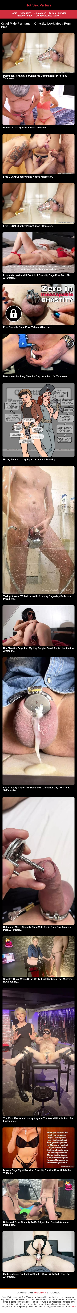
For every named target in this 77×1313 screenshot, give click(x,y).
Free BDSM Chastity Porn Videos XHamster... (28, 177)
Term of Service (57, 13)
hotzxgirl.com (40, 1293)
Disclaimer (40, 13)
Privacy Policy (24, 15)
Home (14, 13)
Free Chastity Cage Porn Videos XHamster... (27, 327)
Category (25, 13)
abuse (73, 1306)
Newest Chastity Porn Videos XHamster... (26, 127)
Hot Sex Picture (38, 5)
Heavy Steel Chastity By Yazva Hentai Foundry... (30, 459)
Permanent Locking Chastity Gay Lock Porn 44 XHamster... (36, 376)
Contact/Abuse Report (48, 15)
